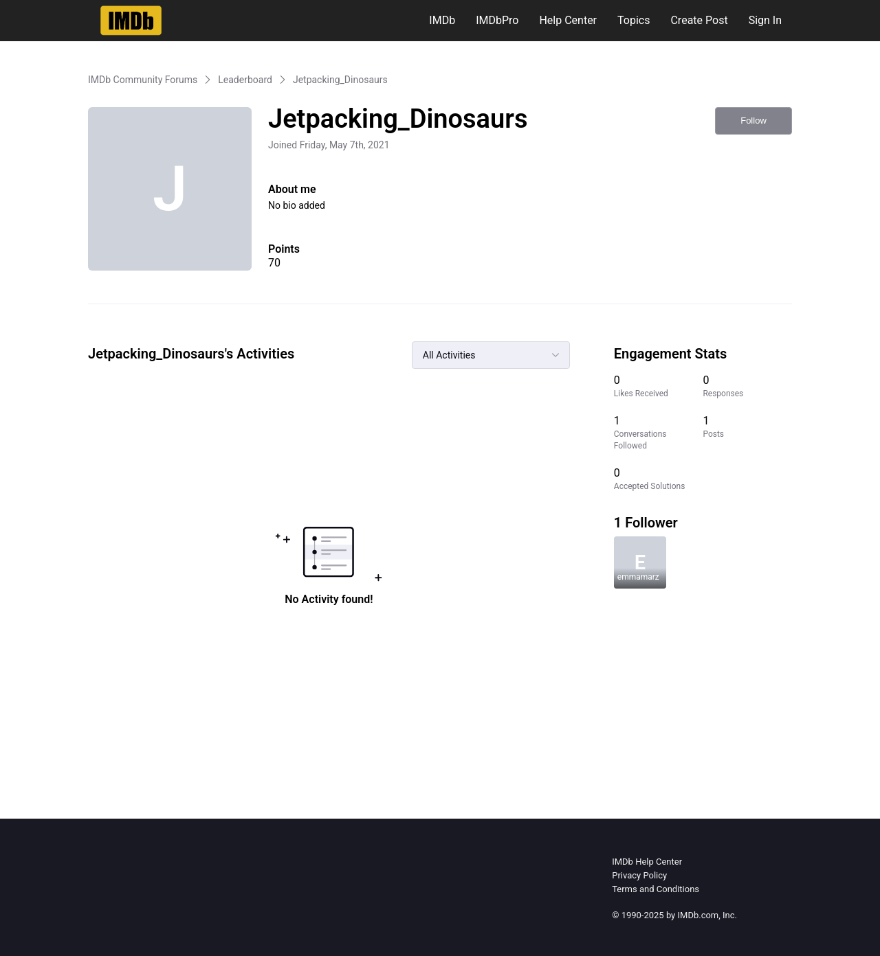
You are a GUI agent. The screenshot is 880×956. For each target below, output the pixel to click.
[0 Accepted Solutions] (658, 479)
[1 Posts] (747, 432)
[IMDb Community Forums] (131, 20)
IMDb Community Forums (142, 79)
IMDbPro (497, 20)
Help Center (568, 20)
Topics (633, 20)
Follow (753, 120)
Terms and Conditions (655, 889)
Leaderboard (245, 79)
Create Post (698, 20)
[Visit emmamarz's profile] (640, 562)
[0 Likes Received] (658, 386)
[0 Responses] (747, 386)
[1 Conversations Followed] (658, 432)
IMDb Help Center (647, 861)
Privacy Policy (639, 875)
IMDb (442, 20)
